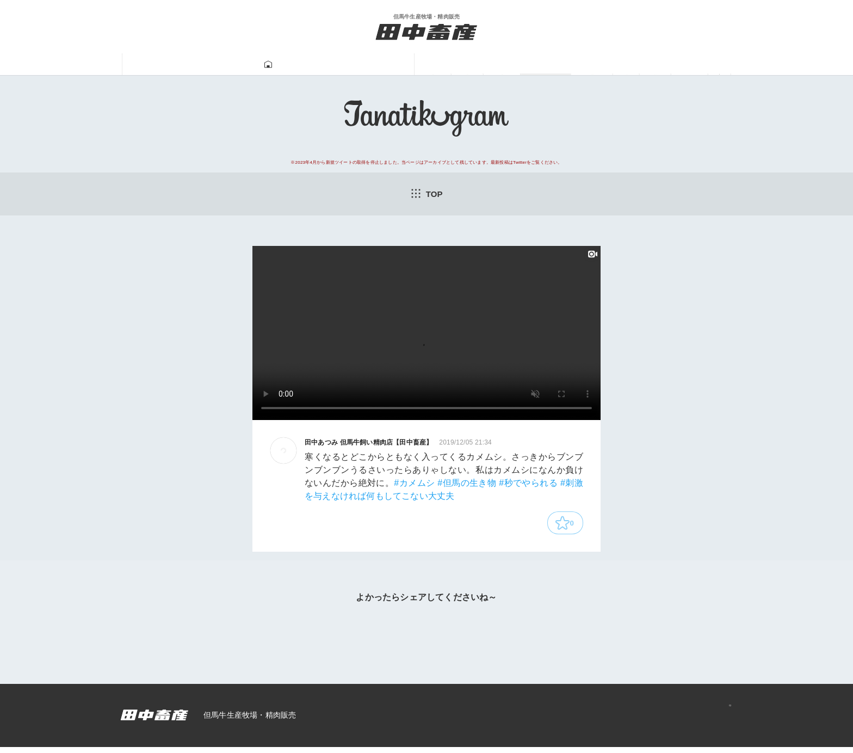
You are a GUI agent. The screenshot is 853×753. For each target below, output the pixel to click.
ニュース (659, 64)
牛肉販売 (319, 64)
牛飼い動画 (480, 64)
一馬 (543, 64)
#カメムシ (414, 485)
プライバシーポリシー (683, 721)
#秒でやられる (528, 485)
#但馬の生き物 (466, 485)
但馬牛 (256, 64)
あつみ (596, 64)
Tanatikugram (397, 64)
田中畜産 (193, 64)
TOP (426, 194)
